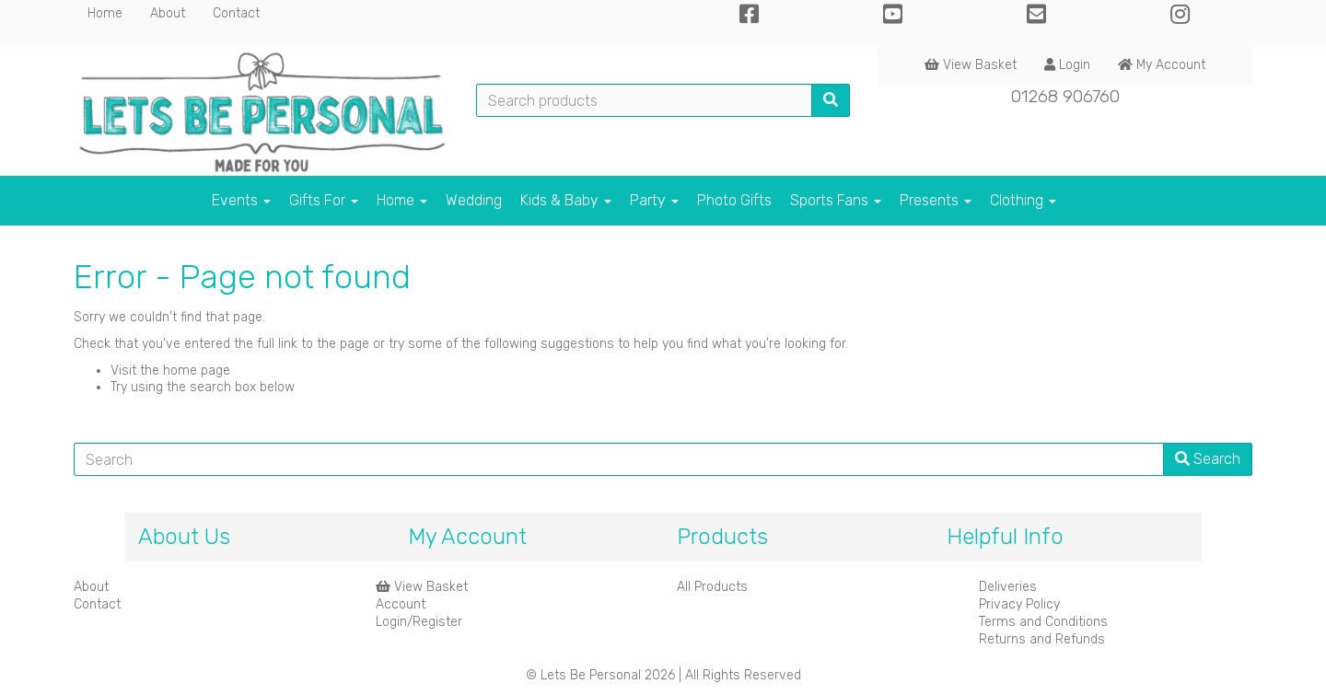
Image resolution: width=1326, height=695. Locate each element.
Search (1207, 459)
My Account (1161, 65)
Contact (236, 13)
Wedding (474, 200)
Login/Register (419, 622)
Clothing (1023, 200)
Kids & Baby (565, 200)
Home (104, 13)
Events (241, 200)
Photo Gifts (734, 200)
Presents (935, 200)
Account (400, 604)
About (167, 13)
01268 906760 (1065, 96)
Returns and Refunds (1042, 639)
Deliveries (1008, 587)
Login (1067, 65)
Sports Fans (835, 200)
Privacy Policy (1019, 604)
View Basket (971, 65)
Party (654, 200)
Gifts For (323, 200)
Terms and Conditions (1043, 622)
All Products (712, 587)
